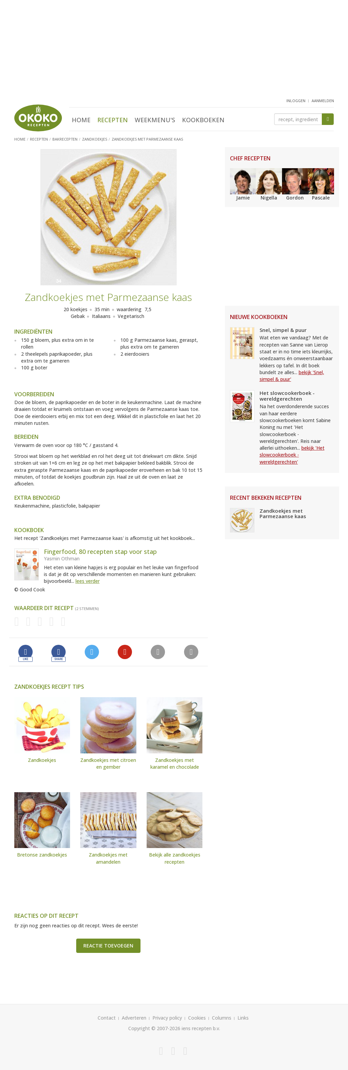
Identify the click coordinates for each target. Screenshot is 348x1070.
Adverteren (134, 1018)
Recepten (112, 120)
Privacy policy (167, 1018)
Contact (107, 1018)
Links (243, 1018)
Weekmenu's (155, 120)
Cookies (197, 1018)
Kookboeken (203, 120)
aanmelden (323, 100)
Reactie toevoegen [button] (108, 945)
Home (81, 120)
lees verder (88, 581)
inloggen (295, 100)
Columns (221, 1018)
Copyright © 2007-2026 (154, 1028)
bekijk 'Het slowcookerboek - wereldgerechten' (292, 455)
